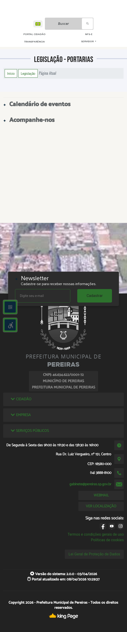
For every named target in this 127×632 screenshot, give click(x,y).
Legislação (28, 73)
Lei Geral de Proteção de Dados (94, 554)
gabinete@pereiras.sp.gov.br (90, 484)
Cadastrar (95, 295)
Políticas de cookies (107, 540)
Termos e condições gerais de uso (96, 534)
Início (11, 73)
